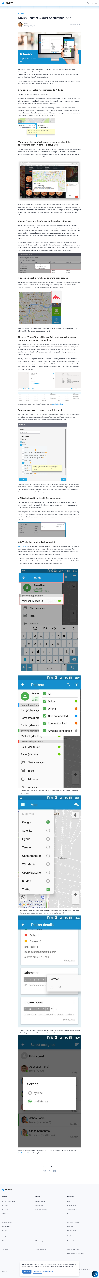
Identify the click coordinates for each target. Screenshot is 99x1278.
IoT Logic (5, 1205)
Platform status (71, 1230)
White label (38, 1245)
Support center (72, 1205)
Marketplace (6, 1226)
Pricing (4, 1230)
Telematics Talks (72, 1210)
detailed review (57, 404)
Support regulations (73, 1249)
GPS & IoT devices (8, 1214)
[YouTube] (43, 1265)
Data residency (72, 1241)
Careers (4, 1245)
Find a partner (71, 1214)
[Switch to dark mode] (92, 2)
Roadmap (70, 1226)
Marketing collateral (73, 1222)
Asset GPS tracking (41, 1210)
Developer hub (7, 1222)
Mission (4, 1241)
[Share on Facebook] (44, 1171)
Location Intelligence (8, 1201)
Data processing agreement (75, 1253)
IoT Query (5, 1210)
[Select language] (87, 2)
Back (21, 13)
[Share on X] (49, 1171)
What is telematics (40, 1249)
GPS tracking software (41, 1241)
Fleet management (40, 1201)
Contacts (5, 1249)
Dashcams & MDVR (8, 1218)
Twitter (30, 1153)
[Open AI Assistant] (95, 1274)
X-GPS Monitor (23, 546)
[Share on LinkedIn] (54, 1171)
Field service (39, 1205)
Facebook (21, 1153)
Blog (68, 1201)
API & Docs (70, 1218)
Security (69, 1245)
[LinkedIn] (47, 1265)
